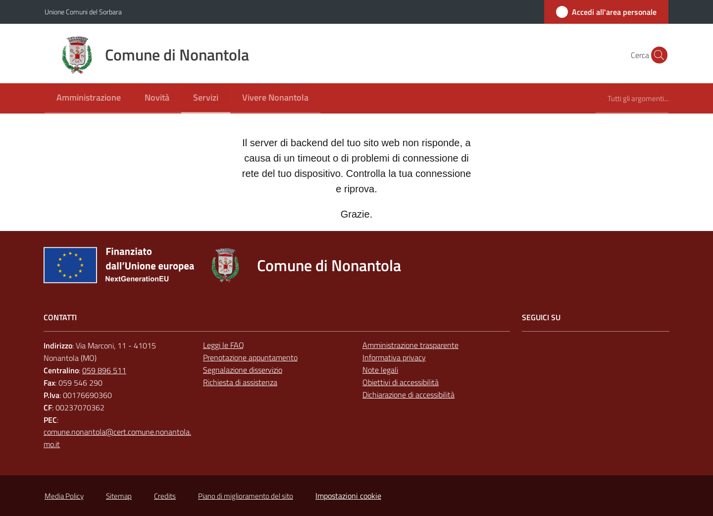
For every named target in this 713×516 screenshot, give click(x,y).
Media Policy (64, 496)
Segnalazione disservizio (242, 370)
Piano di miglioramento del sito (245, 496)
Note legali (380, 370)
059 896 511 (104, 370)
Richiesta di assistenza (240, 382)
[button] (656, 55)
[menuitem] (89, 98)
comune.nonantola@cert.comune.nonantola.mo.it (117, 438)
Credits (165, 496)
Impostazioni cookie (348, 496)
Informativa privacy (394, 357)
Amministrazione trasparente (410, 345)
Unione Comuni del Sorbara (83, 11)
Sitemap (119, 496)
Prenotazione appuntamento (250, 357)
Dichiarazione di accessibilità (408, 395)
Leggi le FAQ (223, 345)
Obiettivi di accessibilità (400, 382)
